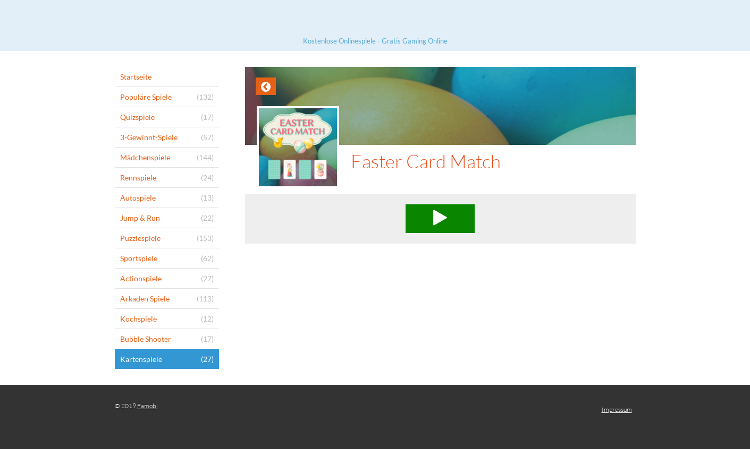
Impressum (617, 409)
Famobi (147, 406)
